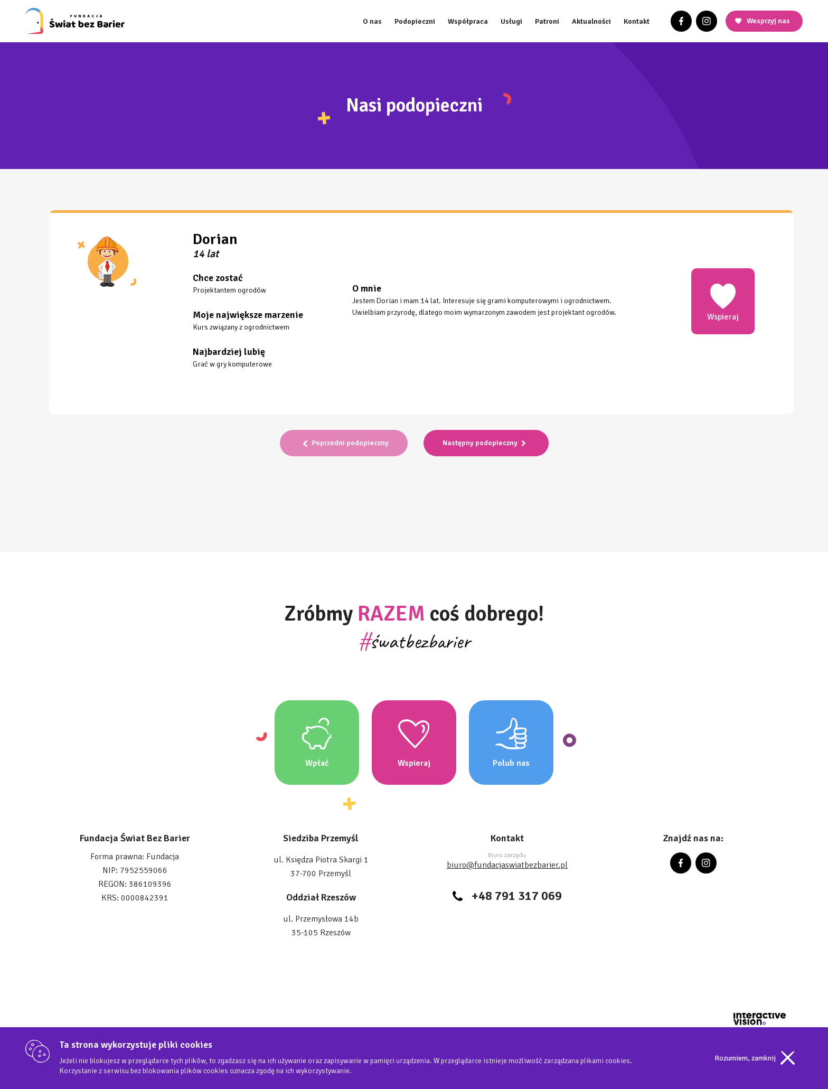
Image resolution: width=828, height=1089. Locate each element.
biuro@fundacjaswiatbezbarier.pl (507, 865)
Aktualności (591, 21)
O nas (372, 21)
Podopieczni (414, 21)
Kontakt (637, 21)
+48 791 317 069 (517, 895)
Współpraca (468, 21)
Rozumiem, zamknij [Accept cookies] (745, 1058)
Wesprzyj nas (768, 20)
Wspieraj (723, 302)
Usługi (511, 21)
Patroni (547, 21)
